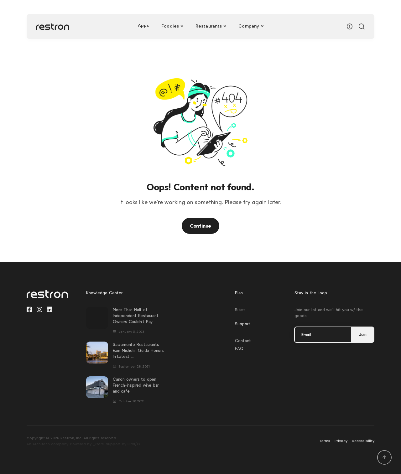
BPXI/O (134, 443)
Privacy (341, 440)
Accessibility (363, 440)
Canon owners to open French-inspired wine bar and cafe (136, 385)
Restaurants (208, 26)
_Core (98, 443)
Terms (324, 440)
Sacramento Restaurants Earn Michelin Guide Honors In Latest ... (138, 350)
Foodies (170, 26)
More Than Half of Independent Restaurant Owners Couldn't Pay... (136, 315)
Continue (200, 226)
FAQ (239, 348)
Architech (41, 443)
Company (248, 26)
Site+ (240, 309)
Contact (243, 340)
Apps (143, 25)
